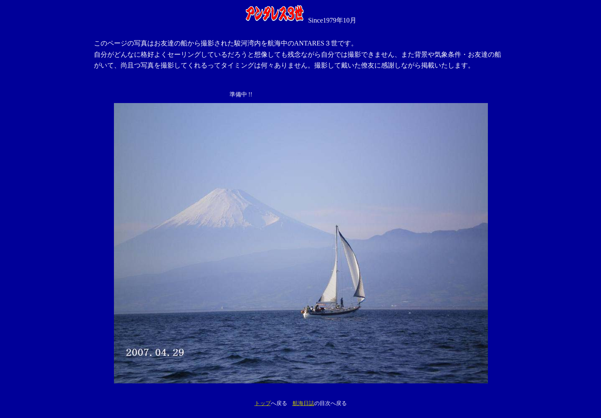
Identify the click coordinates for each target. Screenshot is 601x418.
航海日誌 (303, 403)
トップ (263, 403)
